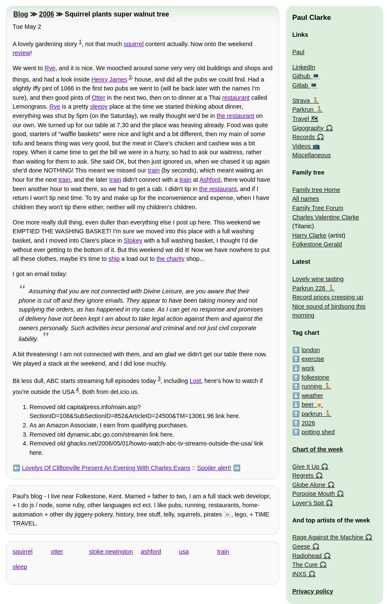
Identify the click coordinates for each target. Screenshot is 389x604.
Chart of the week (317, 449)
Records (303, 137)
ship (113, 258)
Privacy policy (312, 591)
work (307, 368)
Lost (195, 380)
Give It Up (305, 466)
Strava (301, 100)
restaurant (236, 97)
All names (305, 198)
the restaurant (235, 115)
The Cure (305, 564)
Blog (21, 14)
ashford (151, 551)
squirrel (133, 44)
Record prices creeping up (327, 297)
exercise (312, 358)
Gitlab (300, 85)
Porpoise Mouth (313, 493)
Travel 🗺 (305, 118)
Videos (301, 146)
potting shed (317, 432)
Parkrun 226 (308, 288)
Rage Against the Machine (327, 537)
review (21, 52)
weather (312, 395)
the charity (170, 258)
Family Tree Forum (317, 208)
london (310, 350)
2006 (46, 14)
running (311, 386)
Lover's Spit (308, 503)
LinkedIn (303, 67)
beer (307, 404)
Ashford (210, 179)
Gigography (307, 128)
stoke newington (111, 551)
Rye (50, 68)
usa (184, 551)
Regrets (302, 475)
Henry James (109, 79)
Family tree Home (316, 189)
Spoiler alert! (214, 468)
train (154, 170)
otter (57, 551)
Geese (301, 546)
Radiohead (307, 555)
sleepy (99, 106)
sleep (20, 566)
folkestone (315, 377)
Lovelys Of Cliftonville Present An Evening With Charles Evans (106, 468)
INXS (299, 574)
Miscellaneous (311, 155)
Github (301, 76)
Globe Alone (308, 484)
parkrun (311, 413)
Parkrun (302, 109)
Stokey (133, 240)
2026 (308, 423)
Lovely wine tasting (318, 279)
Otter (98, 97)
